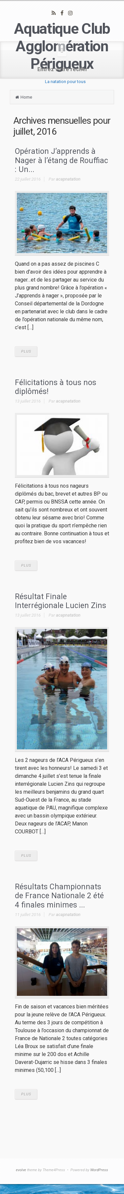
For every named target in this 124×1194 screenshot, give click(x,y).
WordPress (99, 1170)
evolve (21, 1170)
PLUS (26, 351)
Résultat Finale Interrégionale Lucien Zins (60, 601)
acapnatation (68, 179)
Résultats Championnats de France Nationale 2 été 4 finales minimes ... (59, 895)
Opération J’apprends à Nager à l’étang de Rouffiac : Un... (61, 160)
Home (26, 97)
